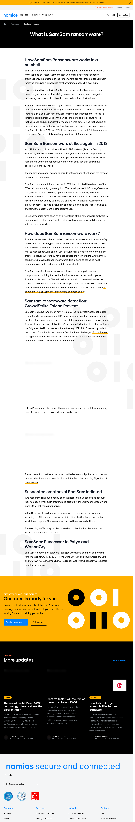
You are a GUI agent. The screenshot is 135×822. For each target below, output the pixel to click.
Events (6, 818)
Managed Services (44, 818)
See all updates (120, 660)
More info (100, 2)
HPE (102, 813)
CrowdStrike (31, 482)
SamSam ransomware (32, 24)
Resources (15, 24)
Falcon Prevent (100, 332)
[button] (108, 15)
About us (7, 813)
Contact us (123, 15)
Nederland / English (22, 784)
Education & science (77, 818)
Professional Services (45, 813)
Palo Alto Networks (109, 818)
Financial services (76, 813)
